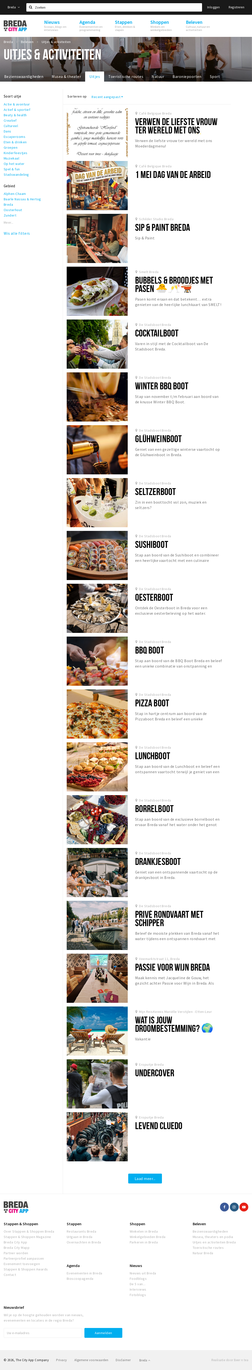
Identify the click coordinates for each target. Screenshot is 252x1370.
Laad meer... (145, 1178)
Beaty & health (15, 115)
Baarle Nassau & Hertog (22, 199)
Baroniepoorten (187, 76)
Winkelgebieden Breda (148, 1237)
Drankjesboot (158, 861)
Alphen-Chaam (15, 193)
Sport (215, 76)
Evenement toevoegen (22, 1264)
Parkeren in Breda (144, 1242)
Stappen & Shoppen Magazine (27, 1237)
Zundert (10, 215)
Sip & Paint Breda (162, 227)
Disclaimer (123, 1360)
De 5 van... (137, 1284)
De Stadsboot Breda (155, 324)
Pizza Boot (152, 703)
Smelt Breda (148, 272)
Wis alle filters (17, 233)
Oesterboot (154, 597)
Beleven (199, 1223)
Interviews (138, 1289)
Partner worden (16, 1253)
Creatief (10, 120)
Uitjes (94, 76)
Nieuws (136, 1265)
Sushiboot (151, 544)
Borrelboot (154, 808)
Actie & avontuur (17, 104)
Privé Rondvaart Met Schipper (169, 918)
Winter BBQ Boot (162, 385)
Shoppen (137, 1223)
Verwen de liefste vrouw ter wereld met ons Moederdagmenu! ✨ (176, 130)
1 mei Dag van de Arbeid (173, 174)
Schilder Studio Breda (156, 219)
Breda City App (15, 1242)
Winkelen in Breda (144, 1231)
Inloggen (213, 7)
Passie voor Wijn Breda (172, 967)
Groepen (10, 147)
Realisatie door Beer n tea (229, 1360)
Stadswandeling (16, 174)
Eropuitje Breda (151, 1064)
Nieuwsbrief (14, 1307)
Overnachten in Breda (84, 1242)
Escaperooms (14, 136)
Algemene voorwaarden (91, 1360)
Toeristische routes (125, 76)
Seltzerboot (155, 491)
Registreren (236, 7)
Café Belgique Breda (155, 113)
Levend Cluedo (159, 1125)
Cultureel (11, 126)
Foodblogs (138, 1278)
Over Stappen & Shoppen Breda (29, 1231)
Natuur (158, 76)
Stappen (74, 1223)
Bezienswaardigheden (23, 76)
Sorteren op (77, 96)
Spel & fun (12, 169)
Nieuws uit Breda (143, 1273)
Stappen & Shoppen (21, 1223)
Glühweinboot (158, 438)
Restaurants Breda (81, 1231)
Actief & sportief (17, 109)
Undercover (154, 1072)
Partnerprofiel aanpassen (24, 1258)
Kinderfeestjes (16, 153)
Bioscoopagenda (80, 1278)
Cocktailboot (156, 333)
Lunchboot (152, 755)
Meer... (9, 222)
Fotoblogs (138, 1295)
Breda (14, 7)
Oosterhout (13, 210)
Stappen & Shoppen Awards (26, 1269)
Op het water (14, 163)
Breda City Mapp (17, 1247)
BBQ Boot (149, 650)
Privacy (61, 1360)
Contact (10, 1274)
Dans (7, 131)
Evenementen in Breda (84, 1273)
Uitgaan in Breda (80, 1237)
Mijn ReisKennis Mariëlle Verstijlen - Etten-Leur (175, 1011)
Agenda (73, 1265)
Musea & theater (66, 76)
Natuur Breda (203, 1253)
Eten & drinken (15, 142)
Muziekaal (11, 158)
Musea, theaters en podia (213, 1237)
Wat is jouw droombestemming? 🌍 (174, 1024)
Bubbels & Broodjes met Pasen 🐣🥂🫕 (174, 284)
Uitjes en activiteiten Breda (214, 1242)
